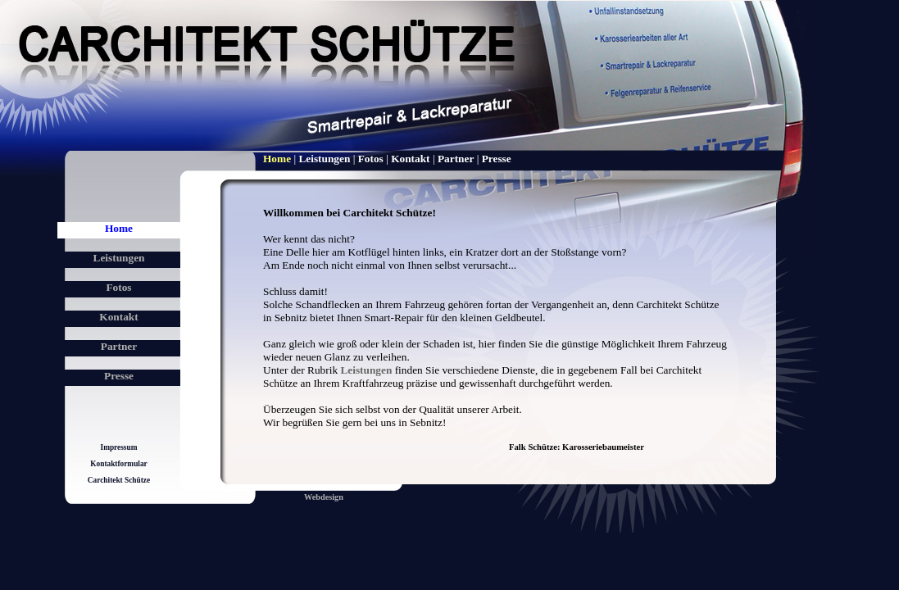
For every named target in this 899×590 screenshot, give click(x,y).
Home (119, 228)
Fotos (118, 287)
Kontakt (118, 317)
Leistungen (119, 258)
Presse (119, 376)
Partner (119, 346)
